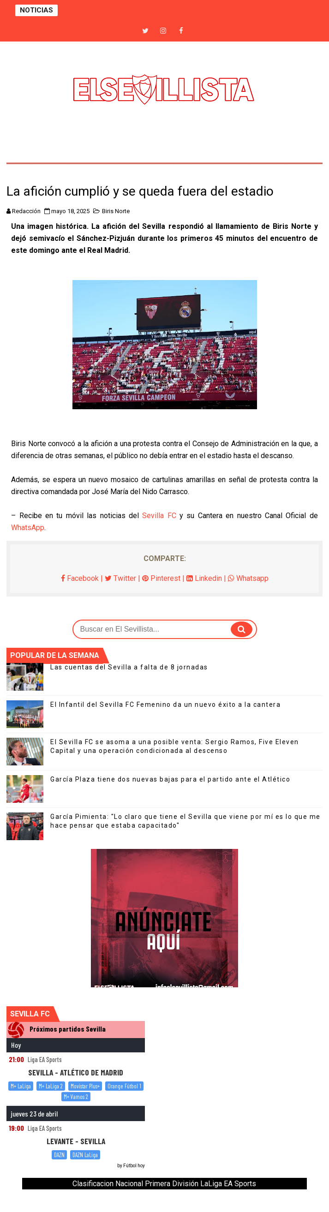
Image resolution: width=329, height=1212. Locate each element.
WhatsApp (27, 527)
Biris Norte (116, 211)
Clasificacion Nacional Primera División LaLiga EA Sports (164, 1183)
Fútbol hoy (134, 1165)
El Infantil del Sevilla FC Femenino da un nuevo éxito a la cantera (165, 704)
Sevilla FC (159, 515)
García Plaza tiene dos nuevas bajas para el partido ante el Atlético (170, 779)
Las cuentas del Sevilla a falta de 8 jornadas (129, 667)
